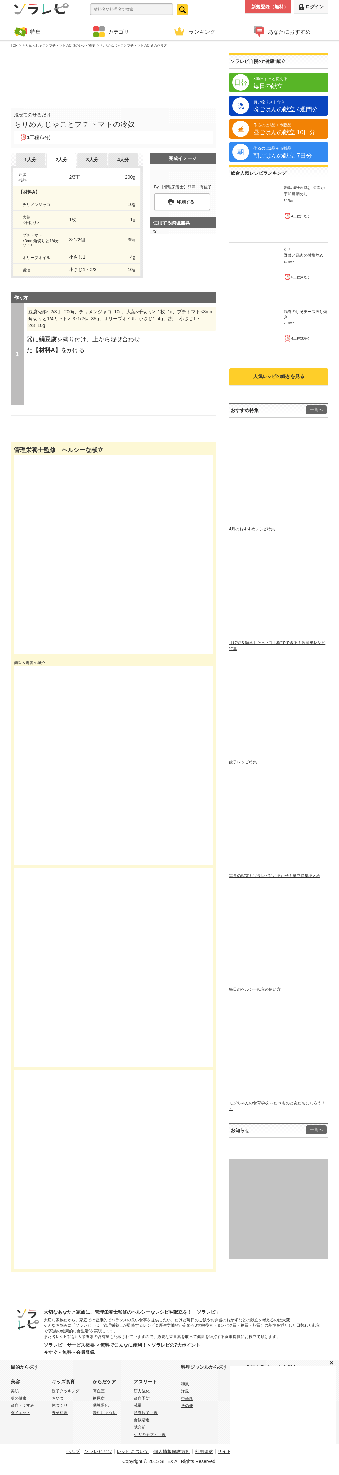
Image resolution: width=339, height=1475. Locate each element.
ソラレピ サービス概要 (69, 1345)
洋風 (185, 1391)
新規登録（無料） (269, 6)
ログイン (311, 7)
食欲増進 (142, 1420)
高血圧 (99, 1391)
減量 (138, 1405)
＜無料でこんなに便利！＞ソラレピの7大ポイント (148, 1345)
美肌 (15, 1391)
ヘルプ (73, 1451)
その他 (187, 1405)
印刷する (185, 201)
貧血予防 (142, 1398)
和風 (185, 1384)
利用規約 (204, 1451)
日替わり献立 (308, 1325)
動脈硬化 (101, 1405)
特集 (27, 31)
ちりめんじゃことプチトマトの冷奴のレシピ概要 (59, 45)
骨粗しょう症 (105, 1412)
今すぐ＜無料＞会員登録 (69, 1352)
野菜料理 (60, 1412)
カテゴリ (111, 31)
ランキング (194, 31)
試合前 (140, 1427)
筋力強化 (142, 1391)
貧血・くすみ (22, 1405)
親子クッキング (65, 1391)
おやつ (58, 1398)
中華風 (187, 1398)
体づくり (60, 1405)
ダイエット (20, 1412)
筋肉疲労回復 (146, 1412)
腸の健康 (18, 1398)
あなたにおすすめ (281, 31)
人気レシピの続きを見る (278, 376)
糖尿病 (99, 1398)
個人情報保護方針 (171, 1451)
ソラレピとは (98, 1451)
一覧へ (316, 409)
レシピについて (133, 1451)
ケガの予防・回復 (150, 1434)
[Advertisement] (113, 76)
